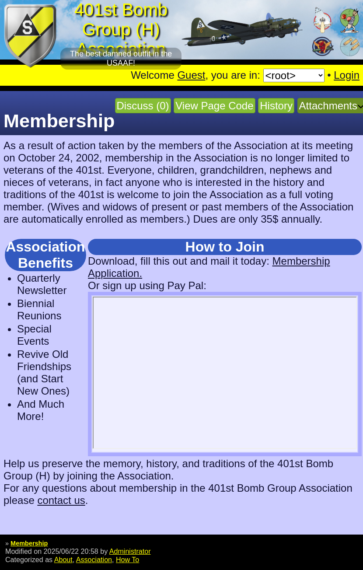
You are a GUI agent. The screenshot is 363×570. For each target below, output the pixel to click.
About (63, 559)
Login (347, 75)
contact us (61, 500)
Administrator (130, 551)
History (276, 106)
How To (127, 559)
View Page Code (214, 106)
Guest (191, 75)
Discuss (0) (143, 106)
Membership (29, 543)
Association (94, 559)
